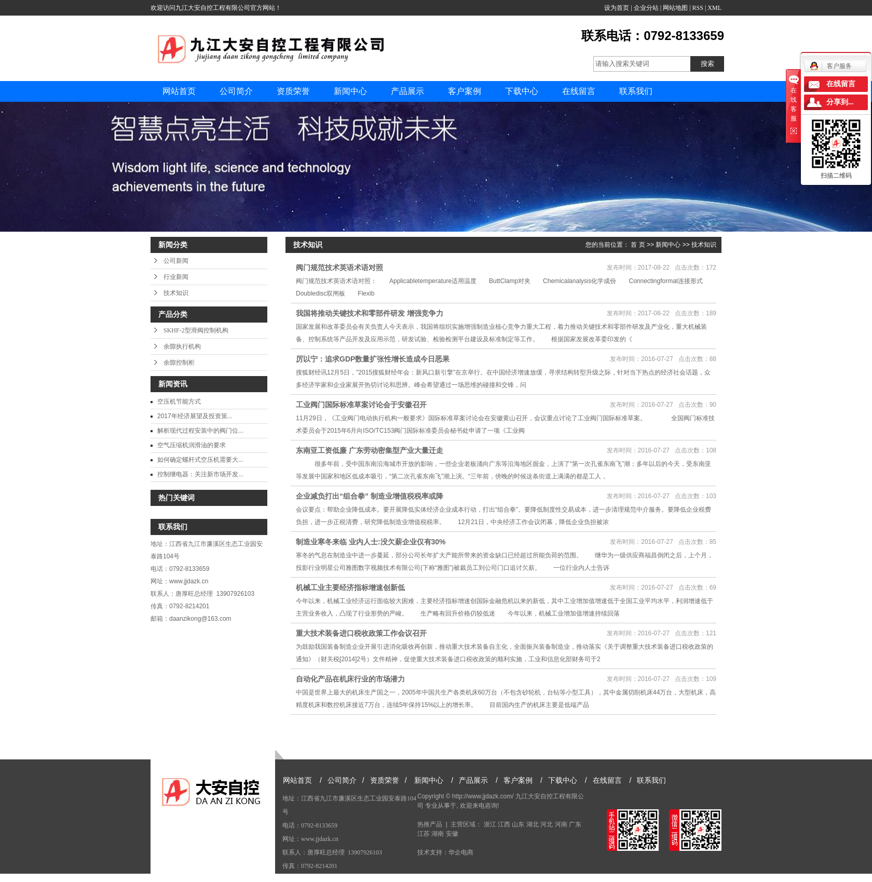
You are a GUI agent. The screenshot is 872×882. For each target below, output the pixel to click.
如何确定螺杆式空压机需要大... (200, 459)
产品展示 (407, 91)
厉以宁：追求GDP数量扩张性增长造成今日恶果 (372, 359)
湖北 (532, 824)
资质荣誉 (293, 91)
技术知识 (176, 293)
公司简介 (236, 91)
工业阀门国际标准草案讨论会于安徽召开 (361, 404)
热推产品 (429, 824)
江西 (504, 824)
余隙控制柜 (179, 362)
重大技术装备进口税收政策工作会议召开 (361, 633)
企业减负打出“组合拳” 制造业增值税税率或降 (369, 496)
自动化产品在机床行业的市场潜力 (350, 679)
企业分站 (646, 7)
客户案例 (464, 91)
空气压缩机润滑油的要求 (191, 445)
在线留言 (578, 91)
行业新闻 (176, 276)
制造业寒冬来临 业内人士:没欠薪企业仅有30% (371, 542)
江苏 (423, 833)
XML (714, 7)
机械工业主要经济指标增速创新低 (350, 587)
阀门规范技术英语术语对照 (339, 267)
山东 (518, 824)
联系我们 (635, 91)
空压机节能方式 (179, 401)
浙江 (490, 824)
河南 (561, 824)
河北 (546, 824)
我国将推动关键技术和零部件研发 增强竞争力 (369, 313)
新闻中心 (350, 91)
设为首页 (616, 7)
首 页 (638, 244)
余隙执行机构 (182, 346)
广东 (575, 824)
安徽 (452, 833)
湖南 (437, 833)
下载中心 (521, 91)
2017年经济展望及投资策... (195, 416)
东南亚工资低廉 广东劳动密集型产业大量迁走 (369, 450)
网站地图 (675, 7)
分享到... (840, 102)
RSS (697, 7)
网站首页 (179, 91)
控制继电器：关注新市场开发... (200, 474)
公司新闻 (176, 260)
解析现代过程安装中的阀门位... (200, 430)
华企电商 (460, 852)
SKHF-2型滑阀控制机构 (196, 330)
